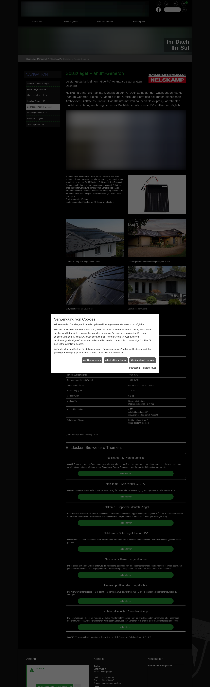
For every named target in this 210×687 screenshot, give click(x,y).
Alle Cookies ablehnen (115, 360)
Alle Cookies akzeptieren (142, 360)
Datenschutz (149, 368)
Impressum (134, 368)
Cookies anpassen (92, 360)
